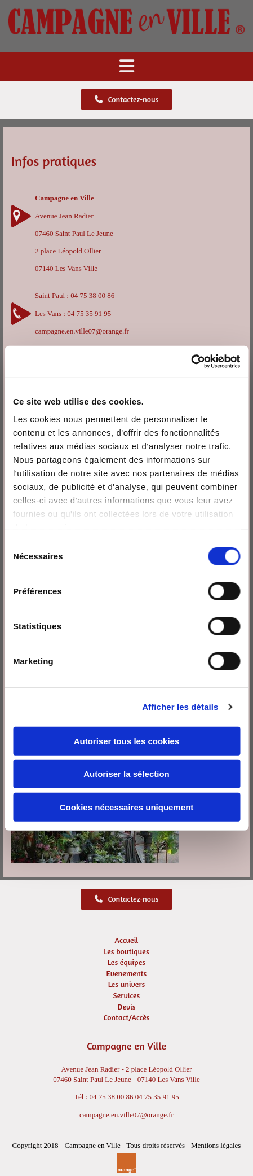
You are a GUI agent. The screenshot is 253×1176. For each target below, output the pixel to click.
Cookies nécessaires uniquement (127, 806)
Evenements (126, 973)
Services (126, 995)
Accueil (127, 940)
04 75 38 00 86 (92, 295)
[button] (126, 66)
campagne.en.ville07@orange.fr (82, 331)
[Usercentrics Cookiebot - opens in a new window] (190, 361)
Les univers (126, 984)
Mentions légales (216, 1145)
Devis (126, 1006)
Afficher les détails (180, 707)
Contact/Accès (126, 1017)
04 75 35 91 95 (89, 313)
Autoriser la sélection (126, 774)
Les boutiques (126, 951)
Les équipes (126, 962)
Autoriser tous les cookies (127, 740)
